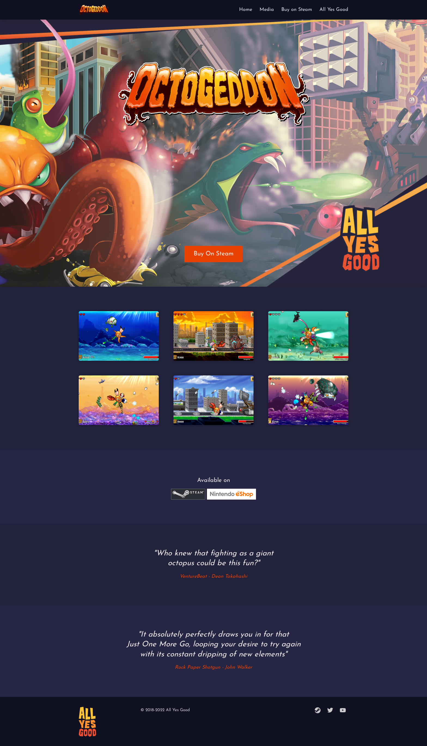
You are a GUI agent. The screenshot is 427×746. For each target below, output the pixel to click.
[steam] (318, 710)
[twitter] (330, 710)
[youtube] (343, 710)
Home (245, 9)
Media (267, 9)
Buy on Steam (296, 9)
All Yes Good (333, 9)
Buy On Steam (214, 254)
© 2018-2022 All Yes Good (165, 710)
